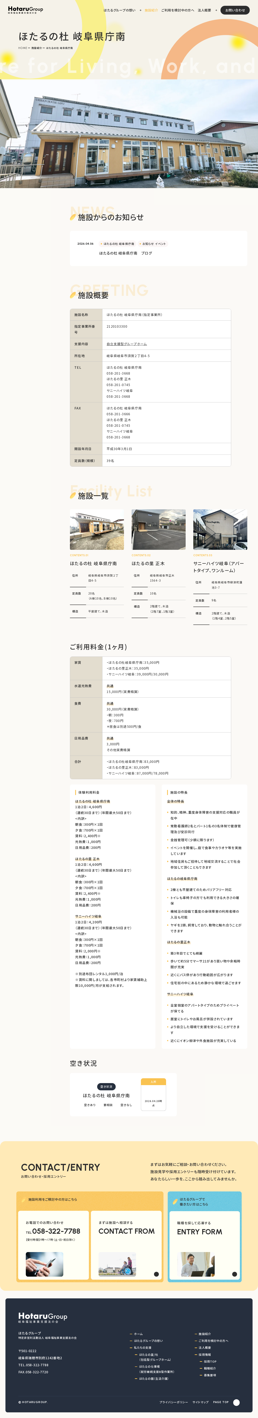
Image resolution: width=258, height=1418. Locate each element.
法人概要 (205, 1347)
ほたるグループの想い (148, 1341)
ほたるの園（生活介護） (154, 1379)
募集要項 (210, 1375)
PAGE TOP (221, 1402)
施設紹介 (36, 48)
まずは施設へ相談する (116, 1222)
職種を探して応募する (194, 1222)
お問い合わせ (235, 10)
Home (23, 48)
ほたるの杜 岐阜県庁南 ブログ (125, 253)
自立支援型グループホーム (127, 343)
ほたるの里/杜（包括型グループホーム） (155, 1357)
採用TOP (210, 1361)
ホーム (138, 1334)
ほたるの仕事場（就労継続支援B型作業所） (157, 1369)
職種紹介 (210, 1368)
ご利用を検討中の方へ (213, 1341)
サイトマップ (200, 1402)
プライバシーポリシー (174, 1402)
